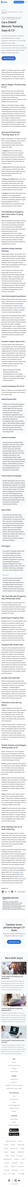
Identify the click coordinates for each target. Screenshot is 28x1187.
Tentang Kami (14, 1119)
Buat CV (14, 1062)
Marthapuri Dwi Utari (12, 17)
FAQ (14, 1096)
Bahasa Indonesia (11, 1141)
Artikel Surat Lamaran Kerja (14, 1088)
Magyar (13, 1152)
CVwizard (16, 1184)
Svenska (7, 1163)
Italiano (6, 1152)
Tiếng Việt (14, 1163)
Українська (14, 1170)
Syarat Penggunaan (14, 1105)
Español (6, 1148)
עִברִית (21, 1170)
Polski (12, 1155)
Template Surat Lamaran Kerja (14, 1085)
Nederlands (20, 1152)
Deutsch (6, 1145)
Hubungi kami (14, 1099)
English (13, 1145)
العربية (4, 1174)
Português (20, 1155)
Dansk (20, 1141)
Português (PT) (7, 1159)
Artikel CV (4, 10)
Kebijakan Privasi (14, 1108)
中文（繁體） (21, 1174)
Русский (7, 1170)
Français (22, 1148)
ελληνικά (13, 1166)
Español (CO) (13, 1148)
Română (16, 1159)
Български (21, 1166)
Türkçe (21, 1163)
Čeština (6, 1166)
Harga (14, 1102)
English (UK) (20, 1145)
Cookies (14, 1111)
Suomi (23, 1159)
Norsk (7, 1155)
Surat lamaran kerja (14, 1065)
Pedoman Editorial (14, 1125)
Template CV (14, 1079)
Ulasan (14, 1122)
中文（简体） (12, 1174)
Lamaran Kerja (14, 1071)
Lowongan (14, 1068)
